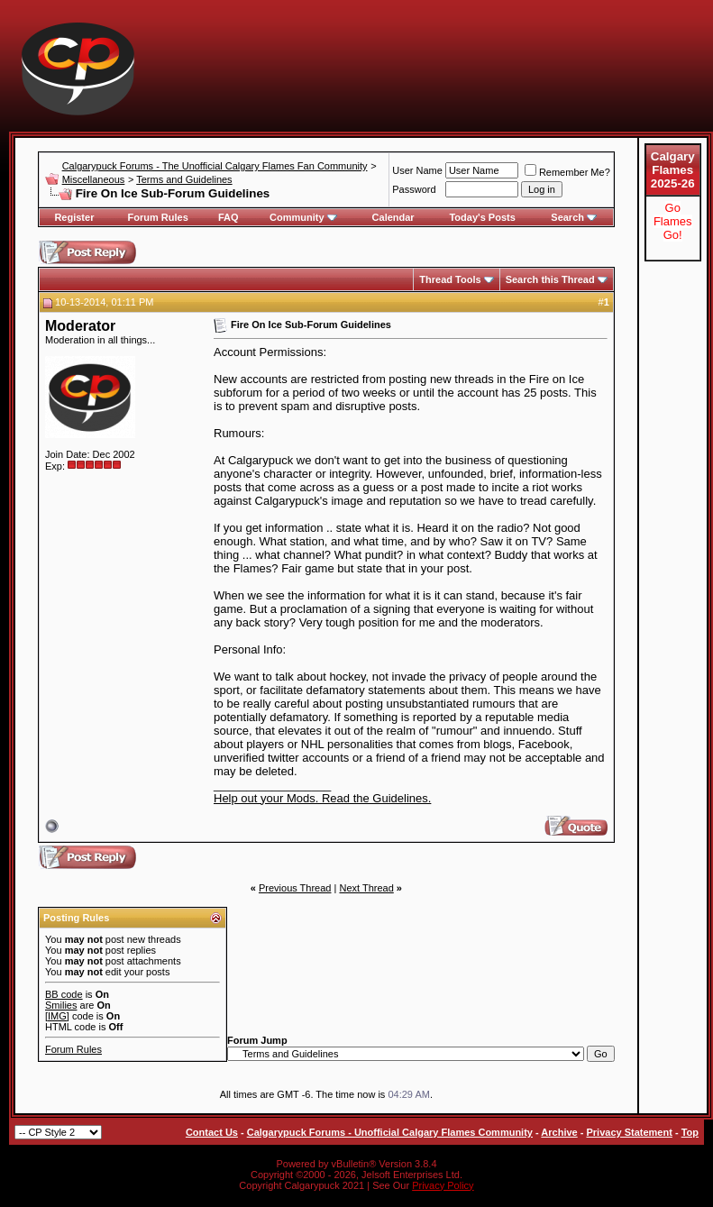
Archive (559, 1132)
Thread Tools (449, 279)
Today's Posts (482, 217)
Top (690, 1132)
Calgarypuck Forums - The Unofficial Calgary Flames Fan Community (215, 165)
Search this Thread (550, 279)
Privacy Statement (629, 1132)
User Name (417, 170)
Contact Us (212, 1132)
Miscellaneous (93, 179)
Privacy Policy (442, 1185)
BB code (64, 994)
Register (74, 217)
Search (574, 217)
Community (303, 217)
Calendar (393, 217)
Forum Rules (158, 217)
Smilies (61, 1005)
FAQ (228, 217)
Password (413, 189)
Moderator (80, 326)
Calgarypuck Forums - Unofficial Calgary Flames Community (390, 1132)
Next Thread (366, 887)
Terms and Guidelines (184, 179)
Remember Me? (567, 172)
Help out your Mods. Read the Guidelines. (322, 798)
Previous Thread (295, 887)
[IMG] (57, 1015)
